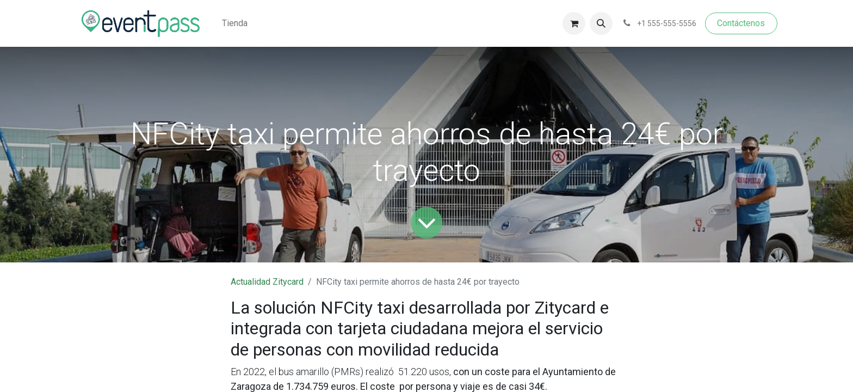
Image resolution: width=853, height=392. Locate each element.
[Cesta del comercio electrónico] (574, 23)
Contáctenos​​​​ (741, 23)
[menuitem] (235, 23)
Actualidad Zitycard (267, 282)
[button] (601, 23)
